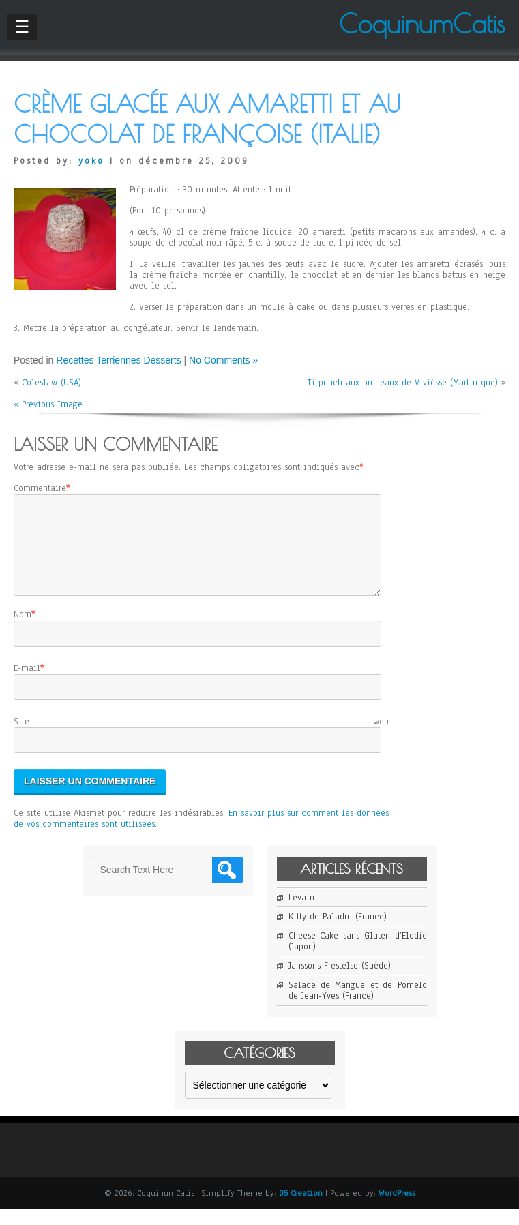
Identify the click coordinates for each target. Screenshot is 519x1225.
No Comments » (223, 360)
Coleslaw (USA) (51, 383)
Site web (201, 738)
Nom (22, 631)
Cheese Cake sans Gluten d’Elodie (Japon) (357, 957)
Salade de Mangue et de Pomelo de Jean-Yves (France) (357, 1006)
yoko (91, 161)
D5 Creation (301, 1209)
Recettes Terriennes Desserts (118, 360)
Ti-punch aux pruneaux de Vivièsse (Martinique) (403, 383)
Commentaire (40, 488)
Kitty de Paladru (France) (337, 933)
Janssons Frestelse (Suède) (339, 982)
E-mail (27, 685)
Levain (301, 914)
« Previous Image (48, 404)
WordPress (397, 1209)
